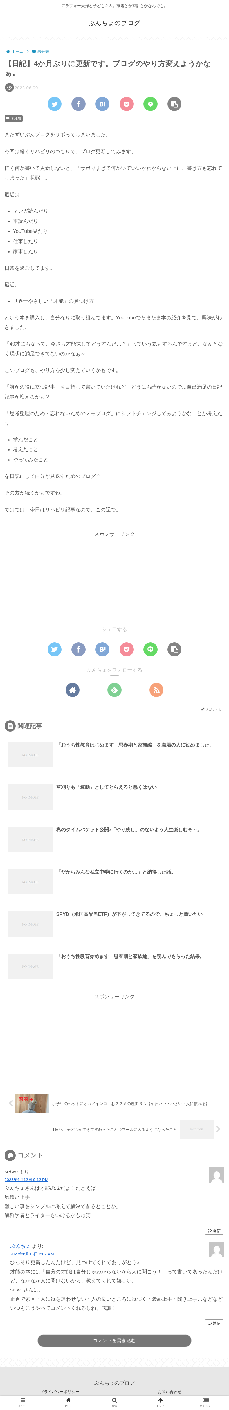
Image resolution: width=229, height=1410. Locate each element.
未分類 (13, 118)
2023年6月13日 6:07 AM (32, 1254)
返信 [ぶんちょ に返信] (214, 1323)
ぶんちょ (20, 1246)
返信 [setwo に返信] (214, 1231)
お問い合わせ (169, 1392)
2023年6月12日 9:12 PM (26, 1180)
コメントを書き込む (114, 1341)
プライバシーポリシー (59, 1392)
